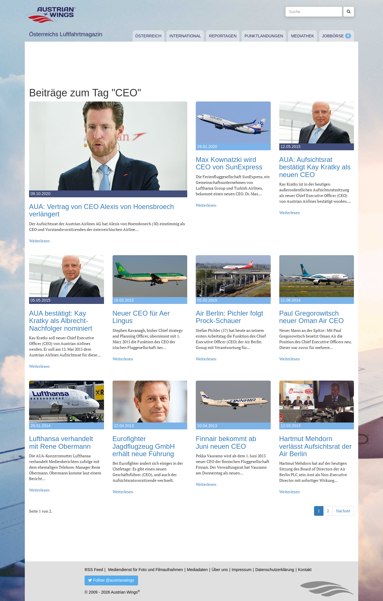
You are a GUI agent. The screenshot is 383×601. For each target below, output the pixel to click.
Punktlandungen (264, 36)
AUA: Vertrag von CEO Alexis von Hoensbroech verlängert (101, 210)
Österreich (148, 36)
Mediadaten (197, 569)
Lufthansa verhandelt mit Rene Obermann (61, 442)
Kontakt (304, 569)
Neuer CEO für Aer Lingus (141, 316)
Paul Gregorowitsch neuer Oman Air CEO (311, 316)
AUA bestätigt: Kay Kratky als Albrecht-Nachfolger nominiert (60, 320)
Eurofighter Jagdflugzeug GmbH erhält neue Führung (144, 446)
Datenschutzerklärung (274, 569)
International (185, 36)
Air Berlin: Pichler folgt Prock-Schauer (229, 316)
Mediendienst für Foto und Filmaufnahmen (145, 569)
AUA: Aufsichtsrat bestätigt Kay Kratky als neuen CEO (315, 167)
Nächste (343, 510)
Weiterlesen (39, 240)
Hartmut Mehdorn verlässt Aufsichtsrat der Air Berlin (315, 446)
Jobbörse (333, 36)
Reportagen (223, 36)
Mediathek (302, 36)
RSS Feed (94, 569)
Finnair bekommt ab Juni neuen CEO (226, 442)
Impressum (241, 569)
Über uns (220, 569)
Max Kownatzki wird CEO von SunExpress (229, 163)
